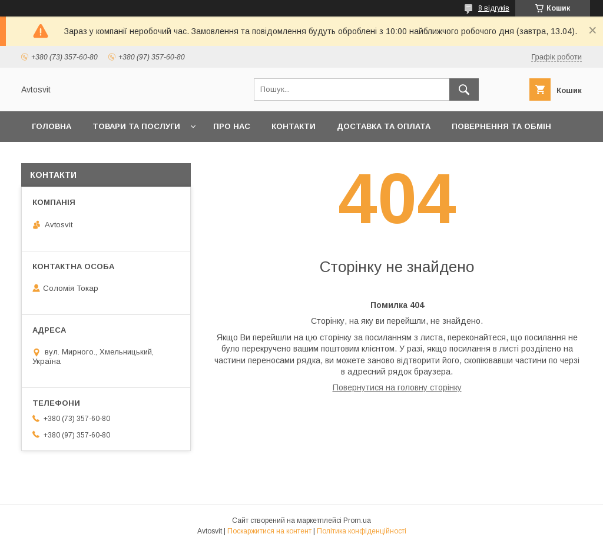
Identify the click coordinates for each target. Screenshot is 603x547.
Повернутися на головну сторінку (397, 387)
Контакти (293, 126)
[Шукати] (464, 89)
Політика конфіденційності (361, 531)
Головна (51, 126)
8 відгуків (493, 8)
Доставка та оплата (383, 126)
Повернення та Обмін (501, 126)
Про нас (231, 126)
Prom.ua (357, 520)
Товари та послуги (136, 126)
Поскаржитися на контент (269, 531)
